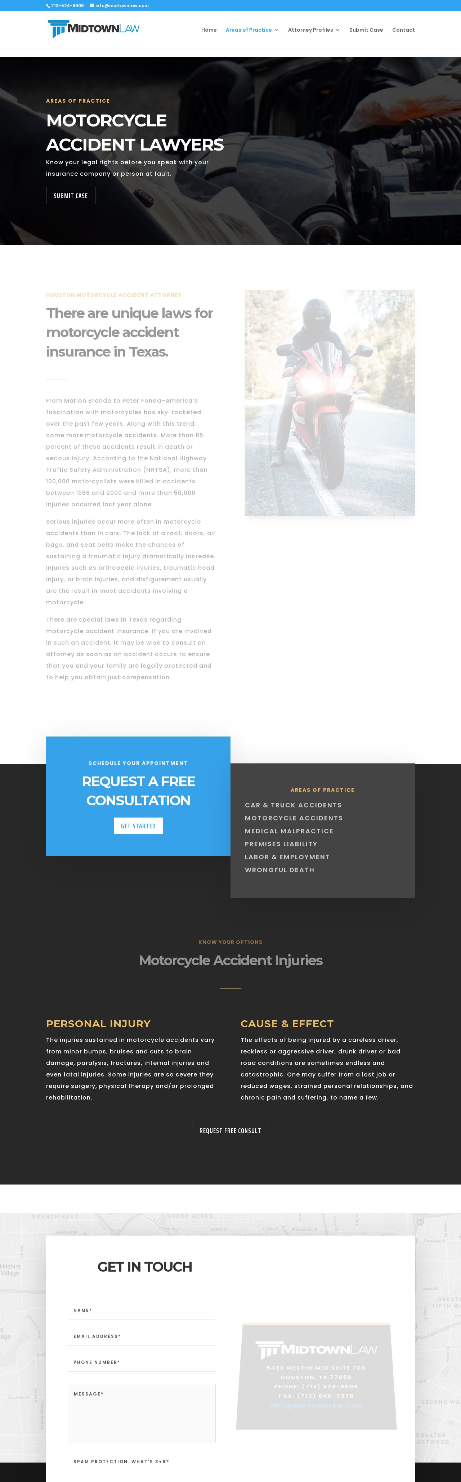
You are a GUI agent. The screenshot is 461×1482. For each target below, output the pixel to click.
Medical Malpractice (289, 841)
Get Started (138, 835)
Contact (403, 30)
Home (209, 30)
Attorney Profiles (310, 30)
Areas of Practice (249, 30)
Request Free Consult (230, 1130)
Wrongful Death (280, 880)
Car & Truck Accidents (293, 815)
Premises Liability (281, 854)
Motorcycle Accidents (294, 828)
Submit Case (366, 30)
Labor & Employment (287, 867)
